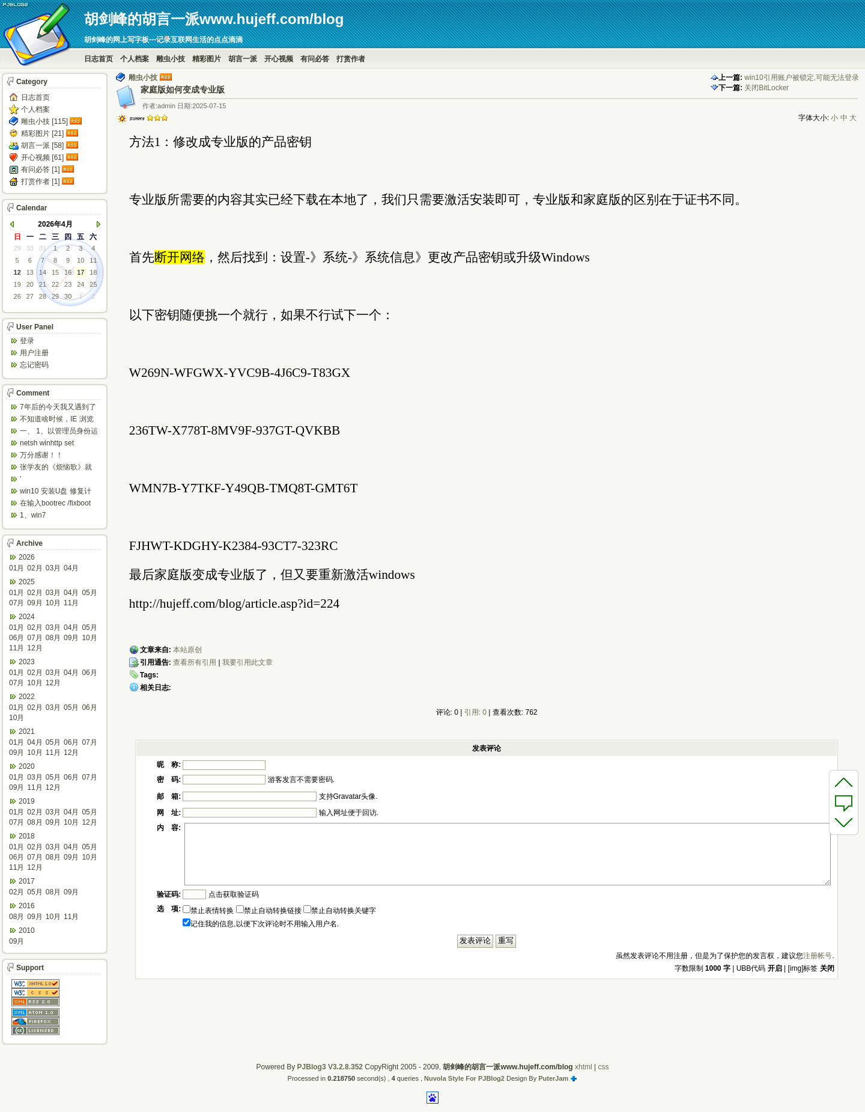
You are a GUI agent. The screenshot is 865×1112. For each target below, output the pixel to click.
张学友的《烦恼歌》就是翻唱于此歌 (56, 468)
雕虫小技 (170, 59)
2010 (27, 930)
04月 (71, 568)
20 (30, 284)
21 (42, 284)
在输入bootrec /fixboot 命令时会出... (55, 504)
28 (42, 296)
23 (67, 284)
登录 (27, 341)
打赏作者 (350, 59)
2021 (27, 731)
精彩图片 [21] (42, 133)
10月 (53, 603)
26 (17, 296)
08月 (53, 638)
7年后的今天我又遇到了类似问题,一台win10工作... (58, 408)
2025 (27, 582)
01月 (16, 568)
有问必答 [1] (40, 169)
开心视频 (278, 59)
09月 (34, 603)
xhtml (583, 1067)
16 (67, 272)
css (603, 1067)
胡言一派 (242, 59)
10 (80, 260)
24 (80, 284)
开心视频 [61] (42, 157)
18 (93, 272)
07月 (16, 603)
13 (30, 272)
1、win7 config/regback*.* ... (51, 516)
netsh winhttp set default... (47, 444)
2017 (27, 881)
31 (42, 248)
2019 (27, 801)
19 (17, 284)
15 (55, 272)
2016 (27, 906)
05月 (89, 592)
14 (42, 272)
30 (30, 248)
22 (55, 284)
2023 (27, 662)
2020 (27, 766)
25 (93, 284)
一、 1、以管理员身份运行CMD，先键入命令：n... (59, 432)
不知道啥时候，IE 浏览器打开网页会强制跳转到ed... (57, 420)
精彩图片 (206, 59)
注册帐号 (817, 956)
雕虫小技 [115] (44, 121)
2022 (27, 696)
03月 (53, 568)
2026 (27, 557)
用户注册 (34, 353)
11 (93, 260)
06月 (16, 638)
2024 (27, 617)
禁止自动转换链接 (269, 910)
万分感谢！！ (41, 455)
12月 (34, 648)
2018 (27, 836)
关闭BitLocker (766, 88)
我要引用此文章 (247, 662)
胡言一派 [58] (42, 145)
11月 (71, 603)
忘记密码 (34, 365)
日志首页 (98, 59)
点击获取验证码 (233, 894)
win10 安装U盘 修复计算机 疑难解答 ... (55, 492)
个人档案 (134, 59)
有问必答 (314, 59)
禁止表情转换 (208, 910)
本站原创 (187, 650)
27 (30, 296)
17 (80, 272)
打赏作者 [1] (40, 181)
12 (17, 272)
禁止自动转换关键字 (339, 910)
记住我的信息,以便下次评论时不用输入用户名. (261, 924)
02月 (34, 568)
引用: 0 (475, 712)
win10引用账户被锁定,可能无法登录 (801, 77)
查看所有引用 (194, 662)
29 (17, 248)
